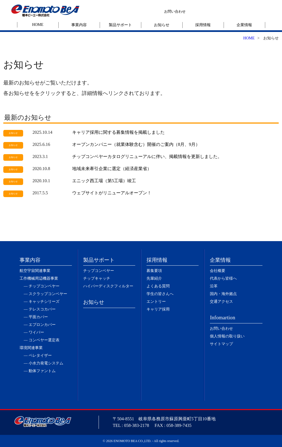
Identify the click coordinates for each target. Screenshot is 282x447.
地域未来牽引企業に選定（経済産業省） (111, 168)
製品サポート (120, 25)
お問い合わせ (175, 11)
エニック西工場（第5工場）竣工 (104, 180)
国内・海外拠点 (223, 294)
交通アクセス (221, 301)
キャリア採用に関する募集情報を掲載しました (118, 132)
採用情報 (203, 25)
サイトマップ (221, 344)
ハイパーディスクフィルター (108, 286)
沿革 (214, 286)
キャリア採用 (158, 309)
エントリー (156, 301)
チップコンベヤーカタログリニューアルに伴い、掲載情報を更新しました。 (147, 156)
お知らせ (161, 25)
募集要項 (154, 271)
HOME (37, 25)
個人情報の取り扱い (227, 336)
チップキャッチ (96, 278)
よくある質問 (158, 286)
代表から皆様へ (223, 278)
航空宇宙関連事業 (35, 271)
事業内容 (79, 25)
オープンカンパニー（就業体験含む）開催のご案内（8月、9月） (136, 144)
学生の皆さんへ (160, 294)
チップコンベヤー (98, 271)
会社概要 (217, 271)
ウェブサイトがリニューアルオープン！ (111, 192)
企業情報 (244, 25)
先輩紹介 (154, 278)
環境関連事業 (31, 348)
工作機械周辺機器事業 (39, 278)
